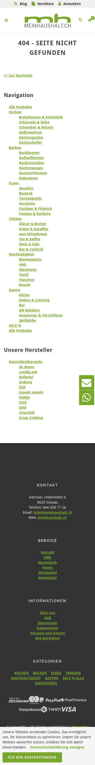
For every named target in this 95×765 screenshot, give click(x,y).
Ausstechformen (33, 173)
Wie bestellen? (47, 638)
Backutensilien (31, 163)
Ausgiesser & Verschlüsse (41, 315)
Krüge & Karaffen (33, 229)
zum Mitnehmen (33, 234)
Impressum (47, 623)
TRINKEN (73, 673)
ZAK (22, 387)
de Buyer (26, 367)
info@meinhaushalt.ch (53, 512)
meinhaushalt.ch (52, 518)
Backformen (29, 153)
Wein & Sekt (29, 244)
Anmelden (72, 4)
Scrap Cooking (31, 418)
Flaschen (26, 280)
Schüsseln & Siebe (34, 122)
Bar (22, 305)
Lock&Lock (28, 372)
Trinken (15, 219)
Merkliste (45, 4)
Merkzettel (47, 573)
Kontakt (47, 552)
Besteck (25, 193)
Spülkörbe (27, 320)
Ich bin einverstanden (32, 757)
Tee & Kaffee (29, 239)
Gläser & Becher (32, 224)
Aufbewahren (30, 132)
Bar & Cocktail (31, 249)
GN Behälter (29, 310)
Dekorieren (28, 178)
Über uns (47, 613)
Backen (15, 148)
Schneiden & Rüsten (36, 127)
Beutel (24, 285)
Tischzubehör (30, 198)
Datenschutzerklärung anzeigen (57, 747)
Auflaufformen (31, 158)
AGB (47, 618)
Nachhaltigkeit (21, 254)
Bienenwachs (30, 259)
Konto (48, 568)
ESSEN (56, 673)
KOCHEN (21, 673)
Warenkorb (47, 562)
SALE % (15, 325)
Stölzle (24, 397)
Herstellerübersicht (25, 362)
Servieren (27, 203)
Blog (23, 4)
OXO (23, 402)
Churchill (26, 413)
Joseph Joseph (31, 392)
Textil (23, 275)
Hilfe (47, 557)
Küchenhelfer (30, 142)
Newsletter (47, 578)
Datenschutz (47, 628)
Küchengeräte (31, 137)
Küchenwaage (31, 168)
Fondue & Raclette (35, 214)
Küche (24, 295)
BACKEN (40, 673)
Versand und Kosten (47, 633)
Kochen (15, 112)
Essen (14, 183)
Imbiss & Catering (34, 300)
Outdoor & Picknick (35, 209)
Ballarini (26, 377)
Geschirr (26, 188)
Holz (22, 264)
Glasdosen (28, 270)
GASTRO (52, 678)
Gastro (14, 290)
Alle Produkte (20, 107)
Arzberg (25, 382)
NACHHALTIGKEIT (26, 678)
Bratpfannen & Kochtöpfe (41, 117)
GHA (22, 407)
